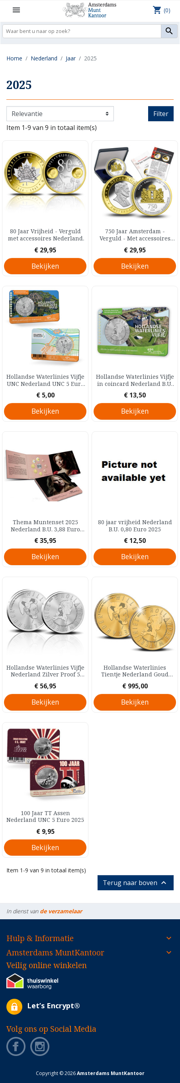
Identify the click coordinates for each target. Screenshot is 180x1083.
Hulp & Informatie (40, 938)
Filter (160, 113)
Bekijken (45, 266)
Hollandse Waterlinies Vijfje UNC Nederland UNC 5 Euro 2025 (45, 380)
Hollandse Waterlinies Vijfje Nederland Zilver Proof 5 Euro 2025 (45, 671)
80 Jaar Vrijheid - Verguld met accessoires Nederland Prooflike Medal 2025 (45, 235)
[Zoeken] (90, 31)
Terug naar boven (135, 882)
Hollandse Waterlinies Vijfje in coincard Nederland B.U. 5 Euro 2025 (135, 380)
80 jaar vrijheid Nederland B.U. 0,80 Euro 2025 (135, 526)
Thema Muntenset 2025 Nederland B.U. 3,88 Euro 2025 (45, 526)
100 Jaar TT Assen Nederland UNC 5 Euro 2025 (45, 816)
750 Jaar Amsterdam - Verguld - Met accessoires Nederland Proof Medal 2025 (134, 235)
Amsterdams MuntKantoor (55, 952)
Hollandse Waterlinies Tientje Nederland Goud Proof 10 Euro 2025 (134, 671)
